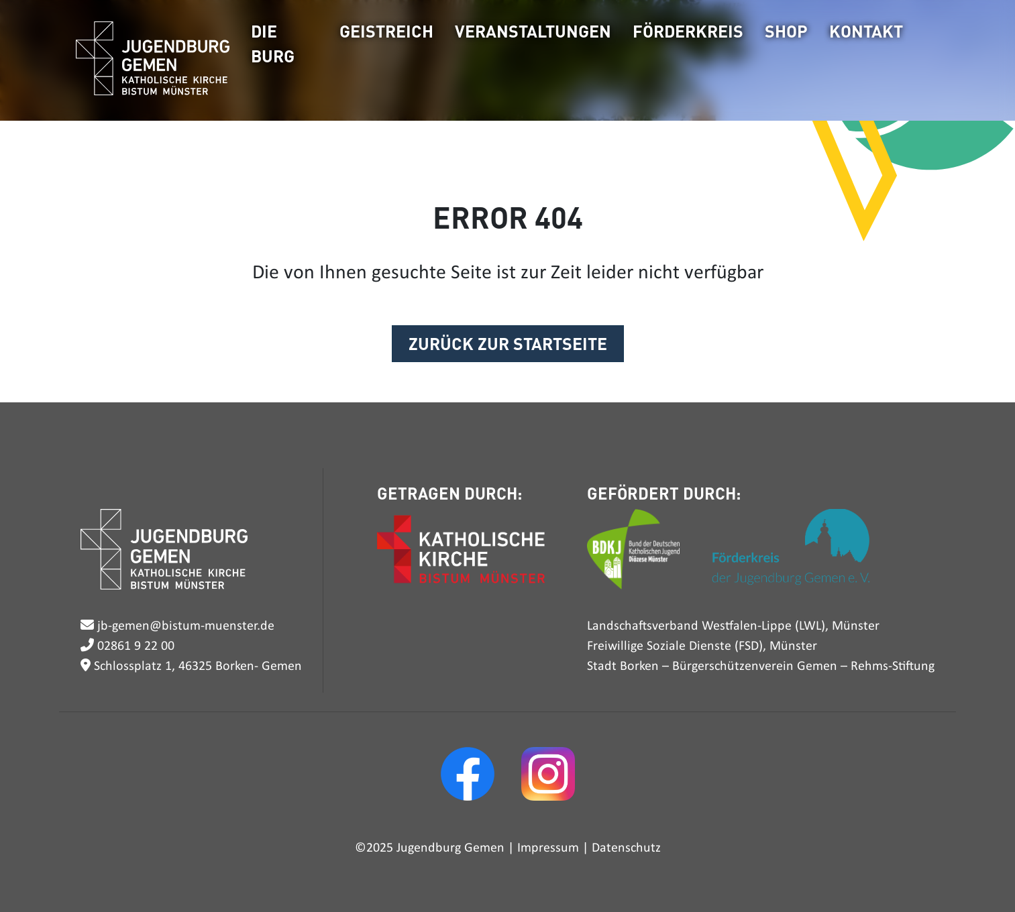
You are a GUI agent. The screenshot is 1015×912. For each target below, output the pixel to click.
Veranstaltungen (533, 31)
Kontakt (866, 31)
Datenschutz (626, 848)
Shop (786, 31)
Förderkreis (688, 31)
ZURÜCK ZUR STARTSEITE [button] (508, 343)
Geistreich (386, 31)
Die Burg (273, 43)
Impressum (548, 848)
